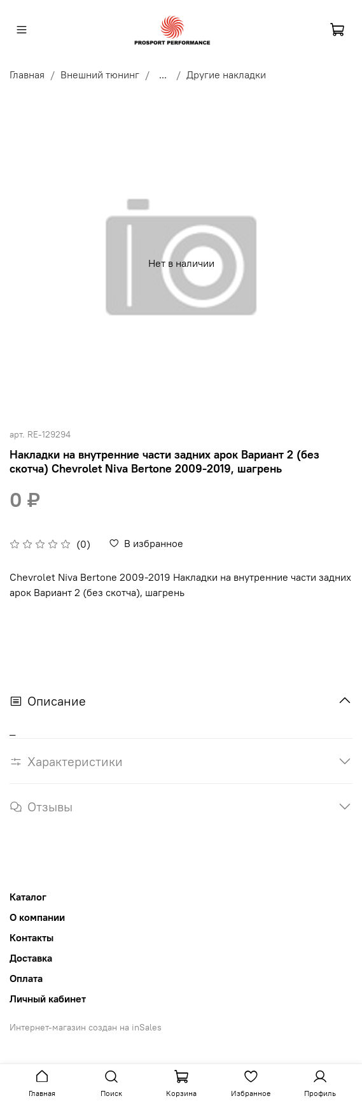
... (163, 74)
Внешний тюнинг (99, 74)
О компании (37, 917)
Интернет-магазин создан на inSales (86, 1027)
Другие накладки (226, 74)
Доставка (31, 957)
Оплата (26, 978)
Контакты (31, 937)
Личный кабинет (48, 998)
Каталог (28, 896)
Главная (27, 74)
